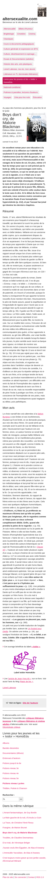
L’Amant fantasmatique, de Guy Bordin (20, 812)
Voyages (7, 97)
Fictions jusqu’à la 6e (12, 763)
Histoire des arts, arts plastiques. (18, 64)
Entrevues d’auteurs (11, 758)
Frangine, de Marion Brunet (15, 827)
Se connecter (20, 877)
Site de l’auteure (30, 703)
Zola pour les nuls (22, 97)
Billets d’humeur (26, 29)
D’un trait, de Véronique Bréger (16, 843)
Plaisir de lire (25, 681)
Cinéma (31, 34)
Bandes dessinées (11, 748)
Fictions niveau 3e (11, 768)
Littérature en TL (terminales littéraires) (21, 74)
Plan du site (8, 877)
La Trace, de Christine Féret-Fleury (18, 823)
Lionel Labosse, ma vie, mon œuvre (19, 69)
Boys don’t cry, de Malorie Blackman (20, 832)
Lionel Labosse (9, 687)
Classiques (8, 39)
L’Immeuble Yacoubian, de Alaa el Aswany (21, 853)
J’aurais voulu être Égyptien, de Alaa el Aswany (23, 848)
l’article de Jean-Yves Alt (19, 678)
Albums (6, 743)
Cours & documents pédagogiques (19, 44)
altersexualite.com (20, 18)
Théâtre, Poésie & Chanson (15, 788)
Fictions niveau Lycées (13, 783)
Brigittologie (9, 34)
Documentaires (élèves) (13, 753)
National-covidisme (12, 87)
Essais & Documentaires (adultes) (19, 59)
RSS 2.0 (40, 877)
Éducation (37, 97)
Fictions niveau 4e (11, 773)
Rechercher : (9, 795)
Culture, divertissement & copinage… (20, 54)
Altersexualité (10, 29)
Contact (31, 877)
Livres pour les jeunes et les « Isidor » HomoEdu (20, 80)
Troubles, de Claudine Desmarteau (18, 837)
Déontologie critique (11, 727)
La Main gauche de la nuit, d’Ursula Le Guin (22, 817)
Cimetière (21, 34)
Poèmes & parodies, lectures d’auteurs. (21, 92)
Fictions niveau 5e (11, 778)
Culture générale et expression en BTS (21, 49)
